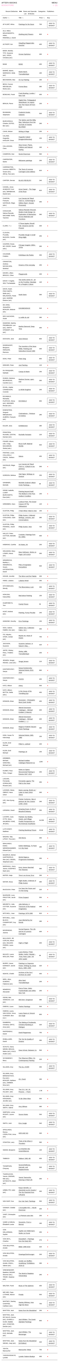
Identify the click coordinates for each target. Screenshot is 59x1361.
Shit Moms (22, 838)
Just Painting (23, 365)
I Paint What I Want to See (28, 511)
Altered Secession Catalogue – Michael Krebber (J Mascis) (26, 710)
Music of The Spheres (26, 1286)
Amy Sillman (23, 1106)
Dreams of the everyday (27, 265)
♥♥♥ (20, 11)
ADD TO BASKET (52, 24)
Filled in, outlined (24, 744)
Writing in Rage (24, 131)
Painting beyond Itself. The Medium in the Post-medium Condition (27, 494)
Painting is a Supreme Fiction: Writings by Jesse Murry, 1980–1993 (27, 965)
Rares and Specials (30, 11)
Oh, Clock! (22, 1079)
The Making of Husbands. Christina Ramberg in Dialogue (27, 1024)
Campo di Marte (24, 371)
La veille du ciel (24, 317)
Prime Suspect (24, 897)
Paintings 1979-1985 (26, 913)
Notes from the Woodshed (27, 1310)
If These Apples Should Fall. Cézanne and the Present (26, 226)
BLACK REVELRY (25, 180)
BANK (21, 64)
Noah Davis (23, 294)
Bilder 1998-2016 (24, 1247)
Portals (21, 1294)
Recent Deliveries (12, 11)
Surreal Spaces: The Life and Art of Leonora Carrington (27, 931)
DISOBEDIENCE (24, 308)
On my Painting (24, 80)
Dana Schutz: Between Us (28, 1050)
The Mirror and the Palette (27, 576)
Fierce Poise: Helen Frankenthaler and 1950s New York (27, 990)
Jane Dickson (23, 339)
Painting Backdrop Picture (27, 830)
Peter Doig (22, 359)
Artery (21, 685)
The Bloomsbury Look (26, 587)
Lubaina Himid (23, 580)
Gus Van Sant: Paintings (27, 1201)
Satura (21, 456)
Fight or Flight (23, 943)
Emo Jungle (23, 1123)
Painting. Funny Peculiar (27, 612)
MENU (54, 3)
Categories (41, 11)
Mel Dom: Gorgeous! (26, 1000)
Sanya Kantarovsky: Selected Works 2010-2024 (26, 670)
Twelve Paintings (24, 1006)
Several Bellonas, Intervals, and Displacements (25, 1167)
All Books (31, 14)
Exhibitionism (23, 426)
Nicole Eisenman (24, 154)
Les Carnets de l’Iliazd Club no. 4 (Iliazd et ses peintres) (27, 466)
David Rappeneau (25, 1032)
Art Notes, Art (23, 544)
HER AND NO (23, 1133)
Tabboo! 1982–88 (25, 1158)
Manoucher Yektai (25, 1350)
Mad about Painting (25, 595)
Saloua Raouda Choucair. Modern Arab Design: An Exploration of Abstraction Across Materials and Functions (27, 214)
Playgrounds (23, 274)
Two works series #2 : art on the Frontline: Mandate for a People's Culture (27, 282)
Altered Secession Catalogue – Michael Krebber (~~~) (26, 719)
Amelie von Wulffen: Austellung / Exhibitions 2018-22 (27, 1263)
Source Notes (23, 1114)
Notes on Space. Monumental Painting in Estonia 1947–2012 (27, 772)
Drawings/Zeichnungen (26, 1254)
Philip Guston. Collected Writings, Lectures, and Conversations (27, 517)
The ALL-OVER (24, 1067)
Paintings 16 (23, 752)
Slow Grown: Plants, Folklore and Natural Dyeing (25, 147)
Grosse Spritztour (25, 54)
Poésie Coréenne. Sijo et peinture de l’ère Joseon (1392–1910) (27, 801)
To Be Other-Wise (25, 1098)
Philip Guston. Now (25, 527)
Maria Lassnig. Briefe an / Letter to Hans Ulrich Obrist (27, 792)
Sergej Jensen (23, 661)
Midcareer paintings (25, 160)
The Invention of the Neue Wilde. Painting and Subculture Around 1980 (27, 348)
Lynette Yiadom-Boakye (27, 1356)
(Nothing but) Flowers (26, 34)
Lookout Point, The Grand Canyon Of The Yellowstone (27, 504)
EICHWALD (23, 401)
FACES (21, 679)
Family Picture (23, 604)
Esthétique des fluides (26, 255)
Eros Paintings (24, 621)
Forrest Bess (23, 86)
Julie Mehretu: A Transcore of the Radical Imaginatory (27, 906)
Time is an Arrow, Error (26, 875)
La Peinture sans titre (26, 1215)
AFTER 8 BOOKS (9, 3)
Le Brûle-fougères (25, 389)
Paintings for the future (26, 24)
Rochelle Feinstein (25, 434)
